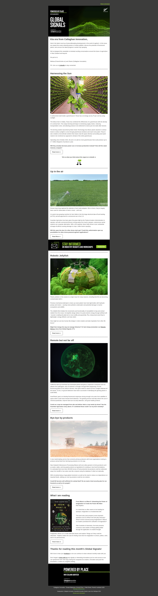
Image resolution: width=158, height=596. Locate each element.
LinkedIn (62, 65)
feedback (67, 553)
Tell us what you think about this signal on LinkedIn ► (79, 157)
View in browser (105, 4)
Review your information (79, 593)
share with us (63, 557)
